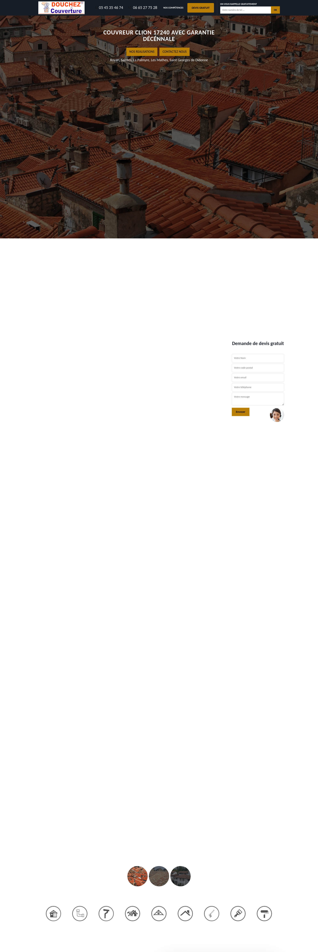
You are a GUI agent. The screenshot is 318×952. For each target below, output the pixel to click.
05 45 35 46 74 (108, 7)
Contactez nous (174, 52)
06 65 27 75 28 (142, 7)
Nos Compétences (173, 7)
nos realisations (142, 52)
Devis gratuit (200, 8)
